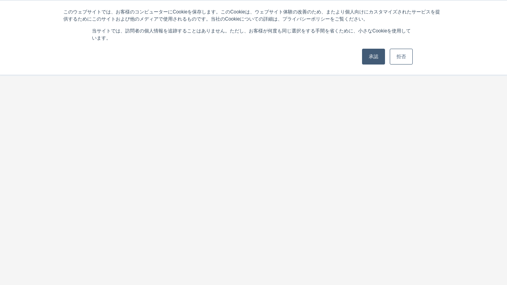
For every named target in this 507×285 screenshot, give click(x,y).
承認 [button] (373, 56)
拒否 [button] (401, 56)
